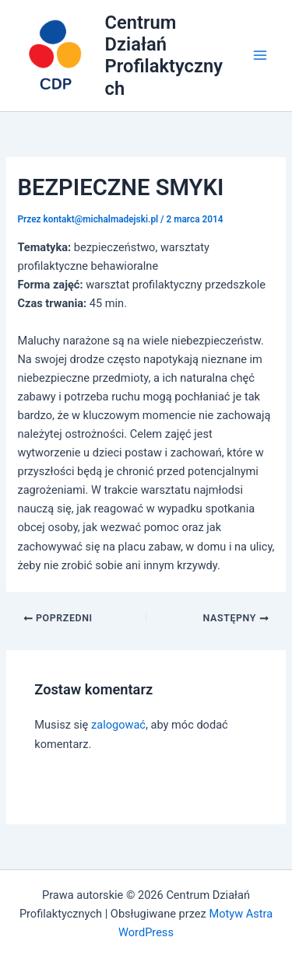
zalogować (118, 725)
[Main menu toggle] (260, 56)
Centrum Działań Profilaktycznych (164, 56)
